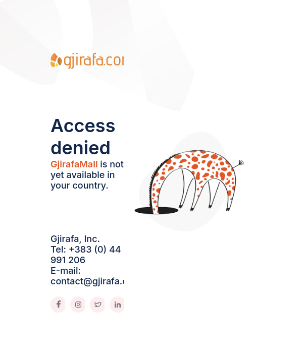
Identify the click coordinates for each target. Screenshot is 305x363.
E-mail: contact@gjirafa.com (95, 275)
